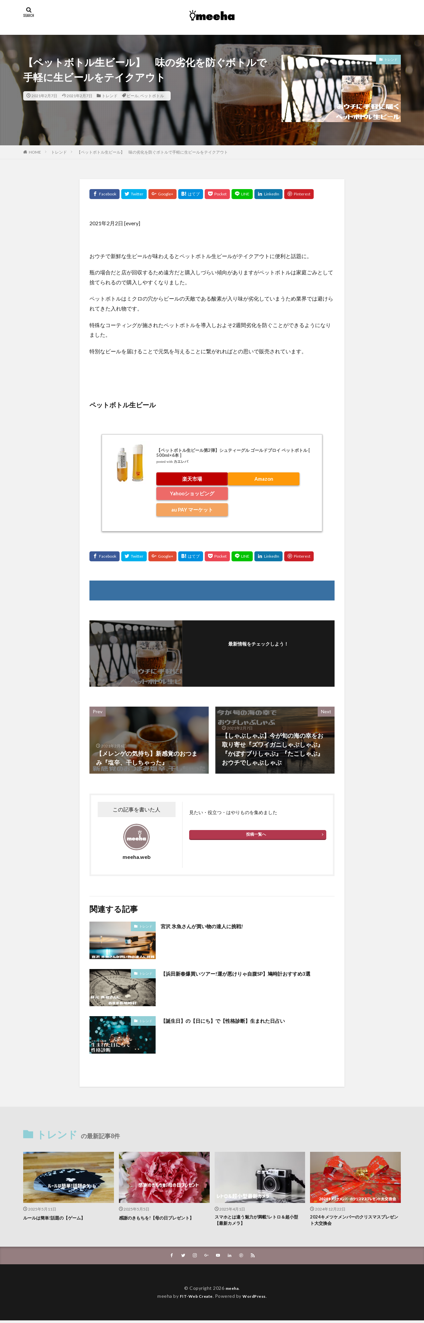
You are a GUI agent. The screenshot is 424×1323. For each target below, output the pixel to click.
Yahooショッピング (192, 493)
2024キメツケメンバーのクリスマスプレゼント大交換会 (353, 1221)
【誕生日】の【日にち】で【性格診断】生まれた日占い (235, 1020)
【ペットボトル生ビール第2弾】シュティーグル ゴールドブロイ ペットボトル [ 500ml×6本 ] (233, 453)
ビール (132, 95)
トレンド (110, 95)
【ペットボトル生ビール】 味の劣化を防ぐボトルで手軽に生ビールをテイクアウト (152, 152)
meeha (232, 1290)
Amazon (263, 479)
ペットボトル (152, 95)
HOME (35, 152)
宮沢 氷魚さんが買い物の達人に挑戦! (210, 926)
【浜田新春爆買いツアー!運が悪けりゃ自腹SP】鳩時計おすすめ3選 (247, 978)
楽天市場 (192, 479)
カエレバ (181, 461)
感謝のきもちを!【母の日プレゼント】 (162, 1217)
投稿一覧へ (256, 834)
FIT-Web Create (194, 1298)
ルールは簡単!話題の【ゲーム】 (59, 1217)
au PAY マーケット (192, 510)
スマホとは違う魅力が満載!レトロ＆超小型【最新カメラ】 (258, 1221)
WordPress (256, 1298)
